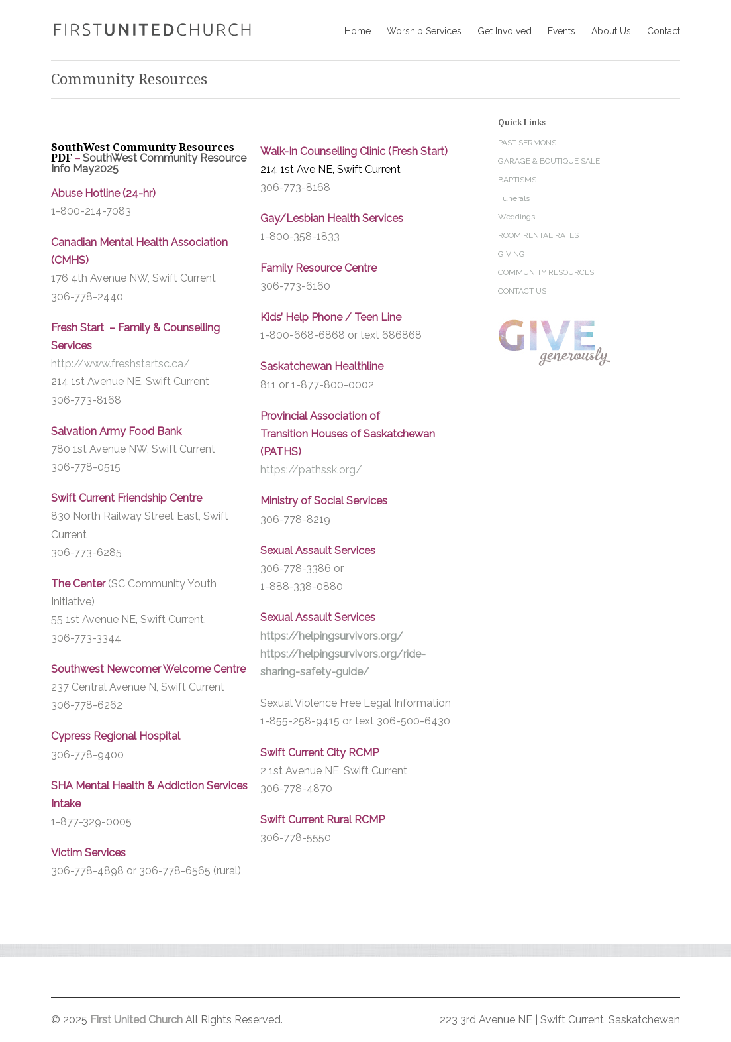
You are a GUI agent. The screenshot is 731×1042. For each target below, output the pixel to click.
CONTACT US (522, 291)
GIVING (511, 254)
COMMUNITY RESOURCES (546, 272)
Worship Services (424, 31)
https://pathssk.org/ (311, 469)
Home (357, 31)
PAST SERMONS (527, 142)
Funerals (514, 198)
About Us (611, 31)
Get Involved (504, 31)
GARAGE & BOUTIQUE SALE (549, 161)
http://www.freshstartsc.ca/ (120, 363)
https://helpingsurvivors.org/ (331, 636)
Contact (663, 31)
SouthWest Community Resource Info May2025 (148, 163)
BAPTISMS (517, 179)
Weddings (516, 216)
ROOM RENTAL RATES (538, 235)
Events (561, 31)
